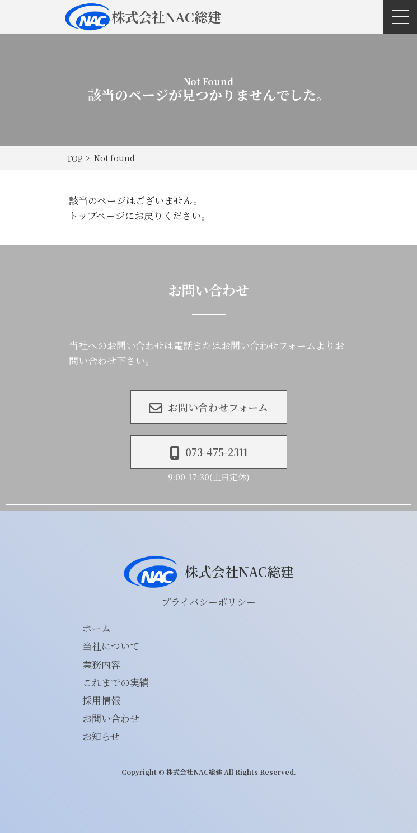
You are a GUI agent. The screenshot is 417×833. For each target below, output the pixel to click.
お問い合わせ (110, 718)
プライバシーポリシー (208, 602)
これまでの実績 (115, 682)
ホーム (96, 628)
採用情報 (101, 700)
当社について (110, 646)
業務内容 (101, 664)
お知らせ (101, 736)
